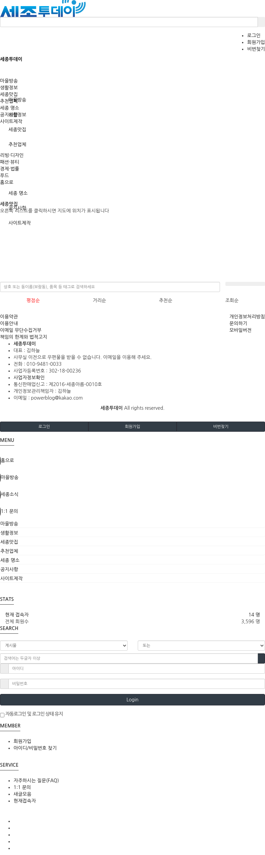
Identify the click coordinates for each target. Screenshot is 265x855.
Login (133, 699)
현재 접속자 (17, 614)
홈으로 (6, 182)
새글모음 (22, 794)
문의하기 (238, 323)
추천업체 (17, 144)
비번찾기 (256, 49)
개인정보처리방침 (247, 316)
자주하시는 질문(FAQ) (36, 780)
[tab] (132, 523)
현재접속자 (25, 800)
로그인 (253, 35)
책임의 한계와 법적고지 (23, 337)
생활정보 (9, 87)
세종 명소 (18, 193)
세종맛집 (17, 129)
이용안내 (9, 323)
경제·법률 (9, 168)
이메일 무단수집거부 (20, 330)
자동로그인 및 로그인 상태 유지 (31, 714)
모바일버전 (240, 330)
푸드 (4, 175)
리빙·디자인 (12, 155)
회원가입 (256, 42)
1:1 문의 (22, 787)
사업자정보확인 (29, 377)
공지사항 (9, 114)
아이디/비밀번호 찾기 (35, 748)
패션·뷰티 (9, 162)
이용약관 (9, 316)
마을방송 (9, 80)
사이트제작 (11, 121)
